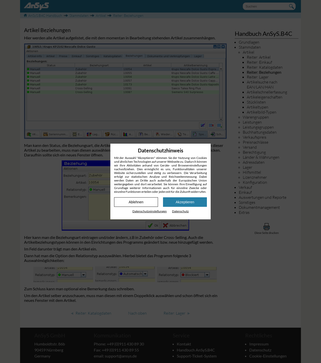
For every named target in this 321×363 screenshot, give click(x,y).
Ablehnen (136, 202)
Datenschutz (180, 211)
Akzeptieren (185, 202)
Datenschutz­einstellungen (149, 211)
